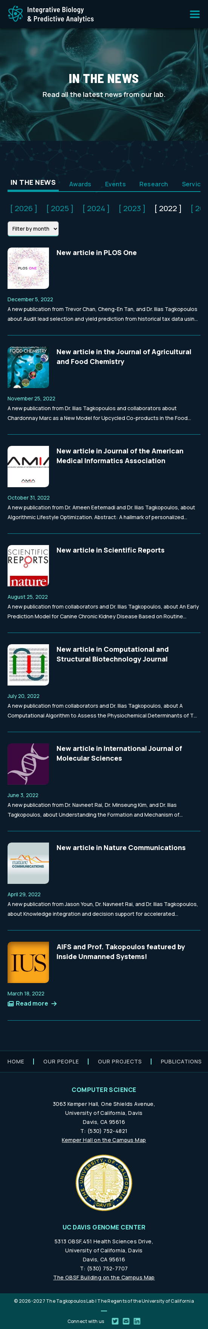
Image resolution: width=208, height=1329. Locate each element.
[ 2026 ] (24, 208)
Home (16, 1061)
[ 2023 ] (132, 208)
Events (115, 184)
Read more (32, 1003)
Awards (80, 184)
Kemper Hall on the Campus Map (104, 1139)
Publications (181, 1061)
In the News (33, 182)
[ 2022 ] (168, 208)
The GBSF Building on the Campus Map (104, 1277)
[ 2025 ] (60, 208)
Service (193, 184)
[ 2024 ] (96, 208)
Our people (61, 1061)
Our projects (120, 1061)
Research (153, 184)
